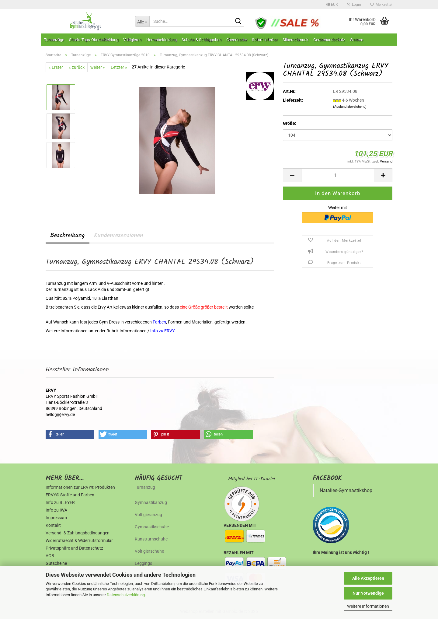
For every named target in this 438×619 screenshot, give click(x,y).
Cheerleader (236, 39)
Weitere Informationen (368, 606)
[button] (332, 4)
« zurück (77, 67)
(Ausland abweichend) (350, 107)
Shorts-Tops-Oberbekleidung (93, 39)
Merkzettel (381, 4)
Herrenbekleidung (161, 39)
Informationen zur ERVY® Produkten (80, 487)
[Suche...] (142, 21)
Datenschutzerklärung (126, 595)
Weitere (356, 39)
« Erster (56, 67)
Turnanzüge (54, 39)
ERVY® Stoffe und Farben (70, 494)
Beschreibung (67, 235)
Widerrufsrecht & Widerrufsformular (79, 540)
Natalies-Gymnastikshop (346, 490)
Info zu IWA (56, 510)
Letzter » (119, 67)
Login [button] (354, 4)
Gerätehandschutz (329, 39)
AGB (50, 555)
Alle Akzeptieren (368, 578)
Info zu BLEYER (60, 502)
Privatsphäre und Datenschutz (74, 548)
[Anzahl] (337, 175)
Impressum (56, 517)
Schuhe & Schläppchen (201, 39)
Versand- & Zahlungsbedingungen (77, 532)
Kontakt (53, 525)
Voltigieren (132, 39)
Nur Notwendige (368, 593)
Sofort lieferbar (265, 39)
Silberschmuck (295, 39)
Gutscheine (56, 563)
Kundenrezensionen (118, 235)
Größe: (289, 123)
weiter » (97, 67)
